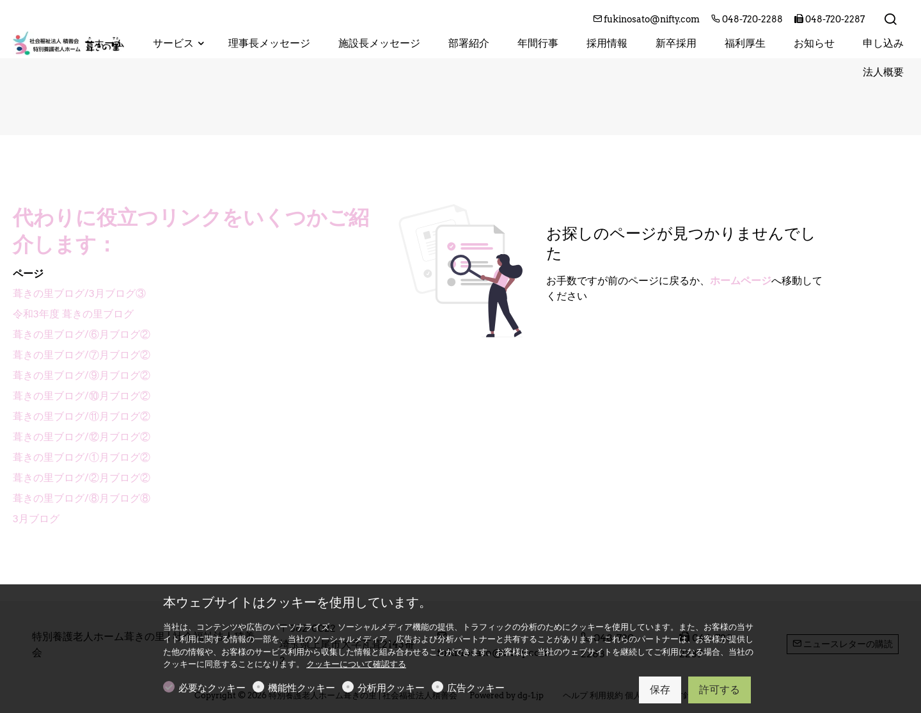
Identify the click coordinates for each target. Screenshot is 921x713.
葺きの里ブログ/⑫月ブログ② (81, 437)
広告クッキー (476, 688)
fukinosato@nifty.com (647, 19)
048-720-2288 (748, 19)
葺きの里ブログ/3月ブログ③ (79, 293)
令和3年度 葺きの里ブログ (73, 314)
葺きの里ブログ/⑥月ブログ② (81, 334)
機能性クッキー (301, 688)
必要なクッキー (212, 688)
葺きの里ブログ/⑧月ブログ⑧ (81, 498)
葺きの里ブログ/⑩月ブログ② (81, 396)
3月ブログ (36, 519)
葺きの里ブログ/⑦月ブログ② (81, 355)
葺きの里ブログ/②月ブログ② (81, 478)
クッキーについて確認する (356, 664)
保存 (660, 690)
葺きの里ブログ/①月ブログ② (81, 457)
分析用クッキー (391, 688)
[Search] (890, 20)
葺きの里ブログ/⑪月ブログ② (81, 416)
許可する (719, 690)
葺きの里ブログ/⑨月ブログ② (81, 375)
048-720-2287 (829, 19)
